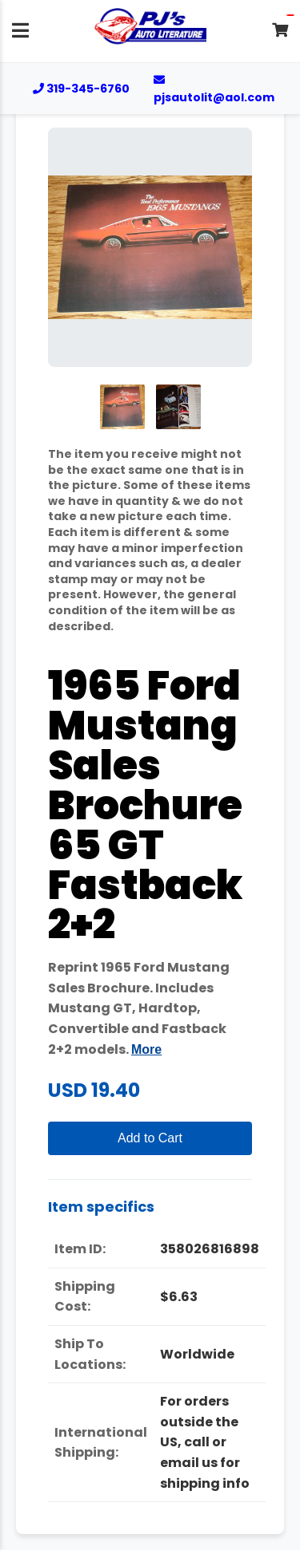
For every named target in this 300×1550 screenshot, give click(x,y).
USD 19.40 (94, 1090)
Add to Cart (150, 1138)
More (146, 1049)
